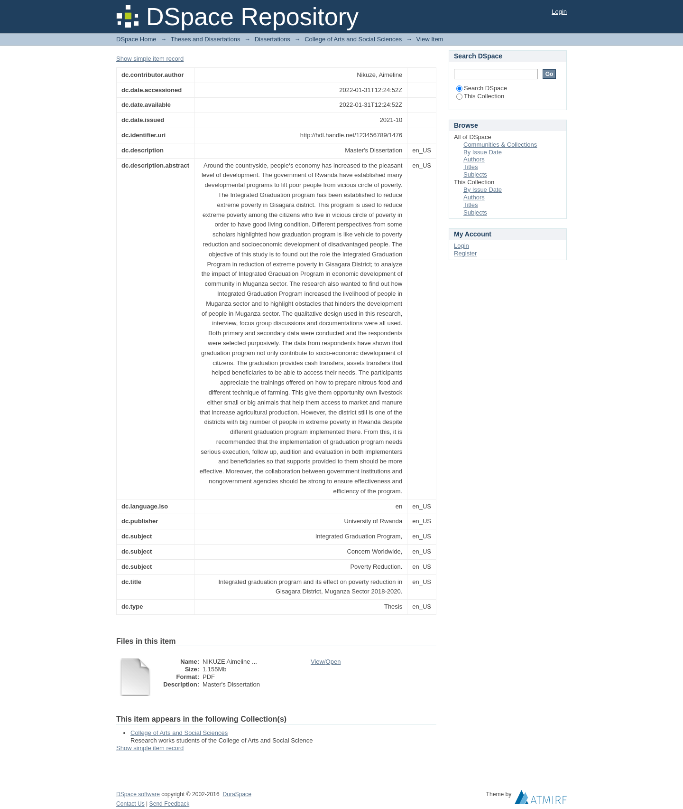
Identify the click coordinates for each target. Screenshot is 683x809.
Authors (474, 159)
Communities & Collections (500, 144)
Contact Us (130, 803)
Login (559, 11)
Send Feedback (169, 803)
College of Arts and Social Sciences (353, 39)
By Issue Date (482, 152)
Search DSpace (481, 88)
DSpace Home (136, 39)
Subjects (475, 174)
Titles (470, 166)
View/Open (326, 661)
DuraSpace (236, 794)
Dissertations (272, 39)
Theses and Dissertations (205, 39)
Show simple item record (150, 58)
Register (465, 253)
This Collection (480, 96)
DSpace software (138, 794)
